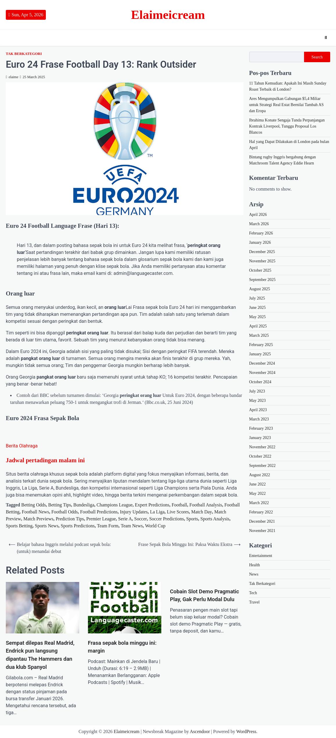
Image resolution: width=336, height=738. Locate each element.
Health (254, 565)
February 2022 (261, 512)
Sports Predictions (78, 525)
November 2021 (262, 531)
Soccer (140, 518)
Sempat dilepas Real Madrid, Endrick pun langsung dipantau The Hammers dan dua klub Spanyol (40, 655)
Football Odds (64, 511)
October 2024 (260, 382)
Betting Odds (33, 504)
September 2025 (262, 279)
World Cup (155, 525)
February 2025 (261, 345)
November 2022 (262, 447)
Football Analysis (205, 504)
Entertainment (260, 556)
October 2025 (260, 270)
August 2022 (259, 475)
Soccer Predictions (166, 518)
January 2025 (260, 354)
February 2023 (261, 428)
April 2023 (258, 410)
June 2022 (257, 484)
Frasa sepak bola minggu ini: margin (122, 647)
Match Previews (38, 518)
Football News (35, 511)
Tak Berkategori (24, 54)
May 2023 (257, 400)
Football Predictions (99, 511)
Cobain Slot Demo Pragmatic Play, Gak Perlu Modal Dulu (204, 595)
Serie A (125, 518)
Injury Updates (134, 511)
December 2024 (262, 363)
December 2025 (262, 252)
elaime (12, 77)
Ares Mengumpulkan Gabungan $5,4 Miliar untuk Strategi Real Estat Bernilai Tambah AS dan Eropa (286, 104)
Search (317, 57)
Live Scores (178, 511)
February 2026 (261, 233)
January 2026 (260, 242)
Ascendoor (200, 731)
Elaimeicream (168, 15)
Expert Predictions (152, 504)
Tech (253, 593)
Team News (132, 525)
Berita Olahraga (22, 446)
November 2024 (262, 372)
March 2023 (259, 419)
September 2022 (262, 465)
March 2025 (259, 335)
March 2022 (259, 503)
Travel (254, 602)
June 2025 (257, 307)
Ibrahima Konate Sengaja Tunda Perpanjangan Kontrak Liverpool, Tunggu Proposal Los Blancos (287, 126)
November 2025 (262, 261)
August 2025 (259, 289)
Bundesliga (83, 504)
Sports (192, 518)
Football (179, 504)
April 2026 (258, 214)
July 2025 (257, 298)
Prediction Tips (70, 518)
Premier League (101, 518)
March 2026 (259, 224)
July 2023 (257, 391)
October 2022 (260, 456)
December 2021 (262, 521)
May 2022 (257, 493)
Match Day (201, 511)
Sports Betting (19, 525)
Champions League (115, 504)
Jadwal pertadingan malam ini (45, 460)
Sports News (46, 525)
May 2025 (257, 317)
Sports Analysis (215, 518)
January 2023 (260, 438)
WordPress (246, 731)
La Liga (157, 511)
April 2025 (258, 326)
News (254, 574)
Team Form (107, 525)
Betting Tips (59, 504)
